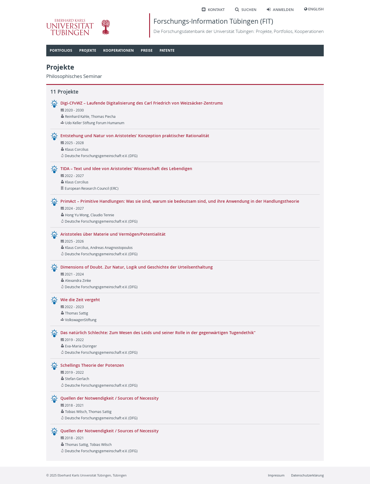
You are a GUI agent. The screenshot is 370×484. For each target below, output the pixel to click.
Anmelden (280, 9)
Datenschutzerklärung (307, 475)
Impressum (276, 475)
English (316, 9)
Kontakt (213, 9)
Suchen (245, 9)
